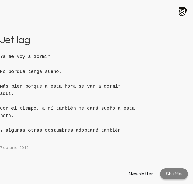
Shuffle (174, 173)
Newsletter (141, 173)
